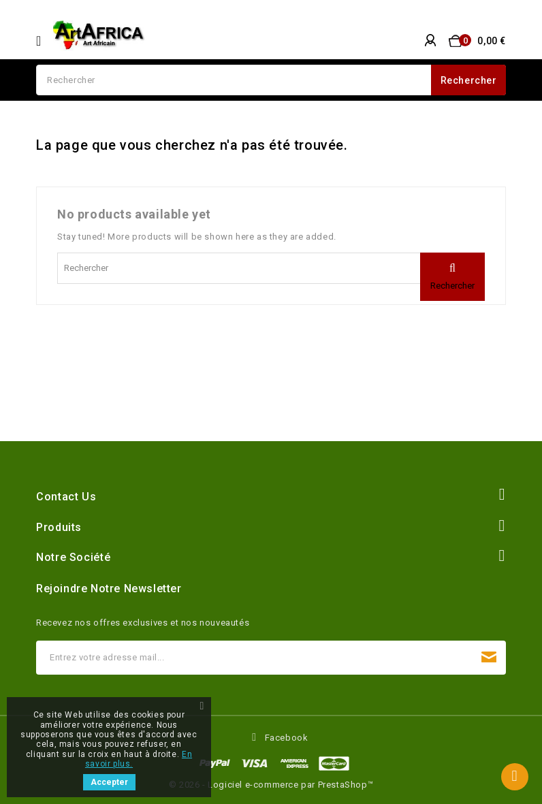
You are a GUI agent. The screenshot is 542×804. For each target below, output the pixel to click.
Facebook (286, 738)
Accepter (109, 782)
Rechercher (469, 80)
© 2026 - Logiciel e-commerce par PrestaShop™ (271, 784)
